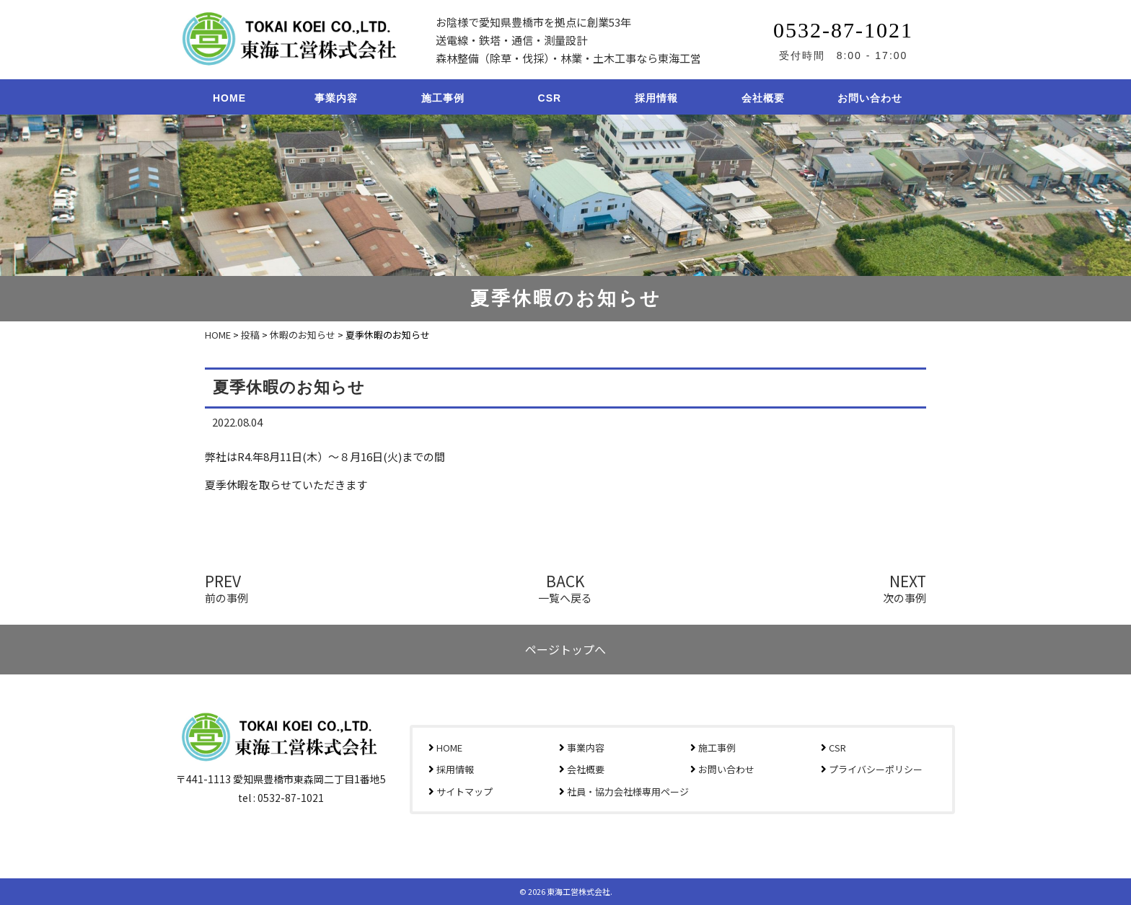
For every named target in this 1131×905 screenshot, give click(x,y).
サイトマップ (464, 791)
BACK (565, 587)
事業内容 (336, 98)
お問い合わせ (869, 98)
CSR (550, 98)
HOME (229, 98)
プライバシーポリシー (876, 769)
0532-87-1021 (843, 30)
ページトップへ (565, 649)
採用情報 (656, 98)
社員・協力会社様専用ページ (628, 791)
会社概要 (763, 98)
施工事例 (443, 98)
